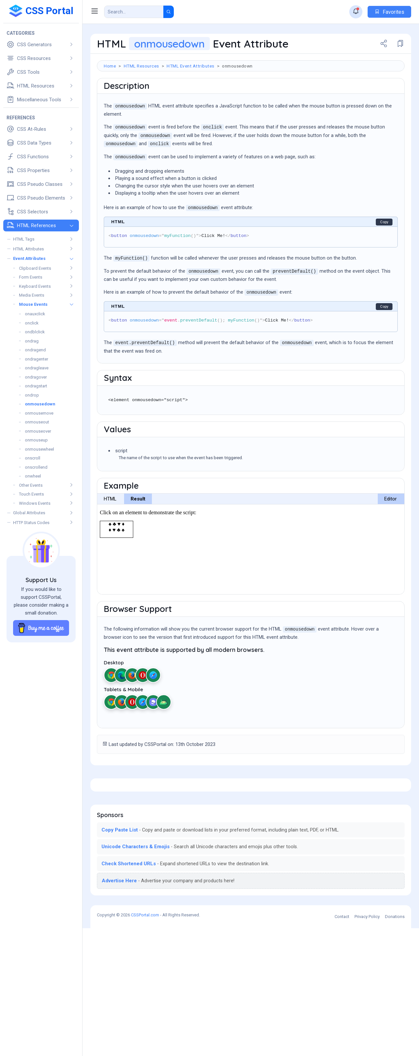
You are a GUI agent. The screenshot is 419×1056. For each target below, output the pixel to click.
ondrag (32, 341)
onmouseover (38, 431)
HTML (110, 535)
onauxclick (35, 313)
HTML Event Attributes (190, 65)
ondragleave (36, 367)
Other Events (31, 485)
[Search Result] (134, 12)
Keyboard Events (35, 286)
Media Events (31, 295)
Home (110, 65)
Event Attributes (29, 258)
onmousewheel (39, 449)
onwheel (33, 476)
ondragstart (36, 385)
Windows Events (34, 503)
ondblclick (35, 331)
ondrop (32, 395)
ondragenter (36, 359)
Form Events (30, 277)
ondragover (36, 377)
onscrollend (36, 467)
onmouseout (37, 422)
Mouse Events (33, 304)
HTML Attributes (28, 248)
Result (138, 535)
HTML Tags (23, 239)
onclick (32, 323)
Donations (395, 1044)
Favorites (389, 12)
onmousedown (40, 403)
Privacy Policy (367, 1044)
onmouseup (36, 440)
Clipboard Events (35, 268)
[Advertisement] (251, 93)
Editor (390, 535)
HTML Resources (141, 65)
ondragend (35, 349)
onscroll (32, 458)
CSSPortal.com (145, 1042)
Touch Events (31, 494)
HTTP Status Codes (31, 522)
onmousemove (39, 413)
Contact (342, 1044)
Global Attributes (29, 512)
